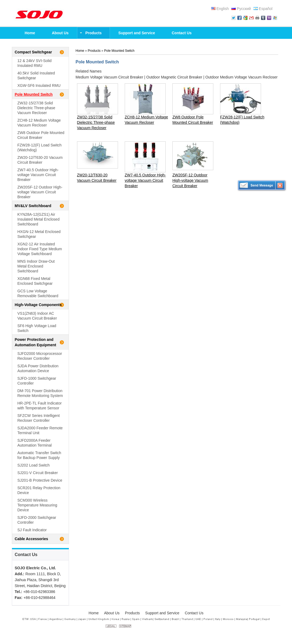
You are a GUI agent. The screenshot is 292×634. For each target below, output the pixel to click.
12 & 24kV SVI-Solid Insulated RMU (35, 63)
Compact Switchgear (33, 52)
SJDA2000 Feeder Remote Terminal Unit (40, 430)
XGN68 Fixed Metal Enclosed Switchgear (35, 281)
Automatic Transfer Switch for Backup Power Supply (39, 455)
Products (94, 51)
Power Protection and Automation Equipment (35, 342)
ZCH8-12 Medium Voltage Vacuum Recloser (39, 122)
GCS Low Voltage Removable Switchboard (38, 293)
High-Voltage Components (38, 305)
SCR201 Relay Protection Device (39, 490)
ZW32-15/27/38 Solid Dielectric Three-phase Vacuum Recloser (36, 108)
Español (262, 8)
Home (80, 51)
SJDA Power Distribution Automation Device (38, 368)
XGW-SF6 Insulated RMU (39, 85)
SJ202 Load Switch (34, 465)
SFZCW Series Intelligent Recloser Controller (39, 418)
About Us (112, 613)
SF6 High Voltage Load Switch (37, 328)
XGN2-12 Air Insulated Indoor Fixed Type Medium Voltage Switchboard (40, 249)
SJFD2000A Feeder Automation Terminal (35, 442)
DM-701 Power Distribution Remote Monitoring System (40, 393)
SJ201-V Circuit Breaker (38, 473)
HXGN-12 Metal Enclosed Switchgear (39, 234)
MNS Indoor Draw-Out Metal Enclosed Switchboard (36, 266)
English (220, 8)
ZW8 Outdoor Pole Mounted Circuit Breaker (41, 135)
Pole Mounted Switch (34, 94)
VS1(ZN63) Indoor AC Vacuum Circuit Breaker (37, 315)
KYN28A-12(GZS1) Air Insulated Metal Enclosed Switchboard (39, 219)
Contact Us (26, 554)
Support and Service (162, 613)
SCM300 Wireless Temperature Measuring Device (37, 505)
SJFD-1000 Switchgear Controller (37, 380)
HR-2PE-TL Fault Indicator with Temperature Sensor (40, 405)
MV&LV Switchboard (33, 206)
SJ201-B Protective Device (40, 480)
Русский (241, 8)
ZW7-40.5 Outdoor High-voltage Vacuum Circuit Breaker (38, 175)
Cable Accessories (31, 539)
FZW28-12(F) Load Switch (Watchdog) (40, 147)
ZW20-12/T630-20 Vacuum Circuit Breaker (40, 160)
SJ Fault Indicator (32, 530)
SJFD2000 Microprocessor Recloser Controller (40, 356)
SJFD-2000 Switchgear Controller (37, 520)
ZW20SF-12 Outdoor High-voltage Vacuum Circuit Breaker (40, 192)
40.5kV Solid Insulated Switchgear (36, 75)
